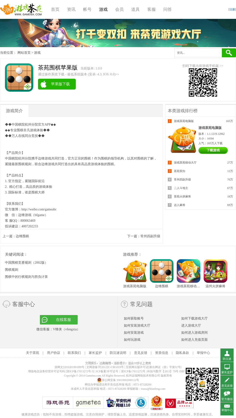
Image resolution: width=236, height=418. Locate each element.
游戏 (103, 9)
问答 (167, 9)
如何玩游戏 (132, 339)
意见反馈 (140, 353)
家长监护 (95, 353)
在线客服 (63, 320)
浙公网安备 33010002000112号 (118, 380)
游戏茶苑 (21, 9)
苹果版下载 (60, 84)
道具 (135, 9)
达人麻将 (179, 205)
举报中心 (203, 353)
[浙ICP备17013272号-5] (80, 371)
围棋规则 (11, 269)
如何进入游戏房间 (194, 332)
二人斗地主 (181, 188)
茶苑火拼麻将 (182, 196)
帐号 (87, 9)
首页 (55, 9)
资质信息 (161, 353)
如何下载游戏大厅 (194, 318)
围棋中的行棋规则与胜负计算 (26, 277)
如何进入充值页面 (194, 339)
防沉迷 (227, 359)
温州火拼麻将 (215, 286)
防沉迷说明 (118, 353)
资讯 (71, 9)
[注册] (232, 9)
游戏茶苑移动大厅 (185, 162)
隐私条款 (182, 353)
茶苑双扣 (179, 171)
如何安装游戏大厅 (137, 325)
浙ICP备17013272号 (133, 371)
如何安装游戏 (134, 332)
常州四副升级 (150, 236)
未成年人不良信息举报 (85, 388)
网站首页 (24, 52)
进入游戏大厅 (191, 325)
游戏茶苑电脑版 (184, 121)
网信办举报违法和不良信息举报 (104, 384)
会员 (119, 9)
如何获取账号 (134, 318)
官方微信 (227, 399)
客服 (151, 9)
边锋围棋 (22, 236)
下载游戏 (213, 150)
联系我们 (74, 353)
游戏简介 (14, 110)
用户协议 (53, 353)
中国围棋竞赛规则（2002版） (26, 262)
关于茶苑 (32, 353)
